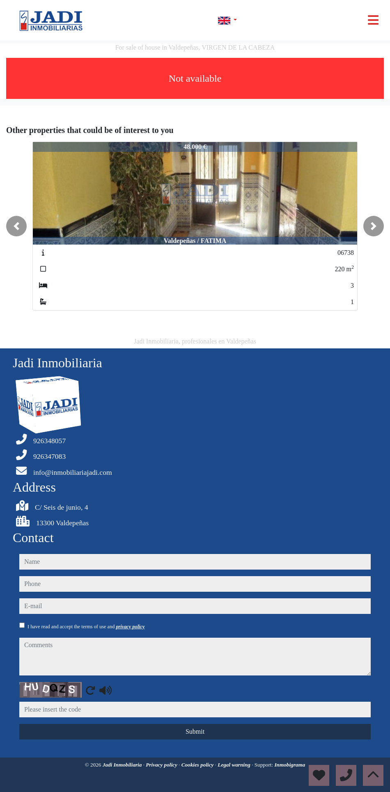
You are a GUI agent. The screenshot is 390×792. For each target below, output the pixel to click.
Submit (195, 731)
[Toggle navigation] (373, 20)
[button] (16, 226)
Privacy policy (162, 765)
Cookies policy (198, 765)
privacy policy (130, 626)
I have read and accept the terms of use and (86, 626)
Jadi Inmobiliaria (123, 765)
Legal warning (235, 765)
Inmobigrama (289, 765)
